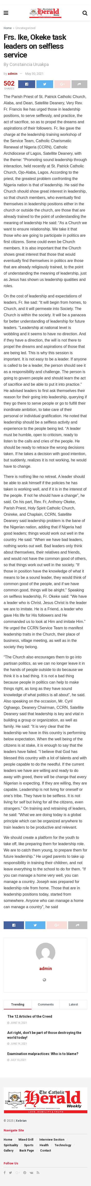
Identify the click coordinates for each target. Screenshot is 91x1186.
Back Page (26, 1150)
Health (44, 1145)
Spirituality (11, 1145)
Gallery (8, 1150)
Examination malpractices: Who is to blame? (42, 1054)
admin (12, 73)
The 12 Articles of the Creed (29, 1016)
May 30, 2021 (34, 73)
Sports (28, 1145)
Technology (63, 1145)
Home (8, 28)
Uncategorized (25, 28)
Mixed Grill (25, 1139)
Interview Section (51, 1139)
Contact (45, 1150)
